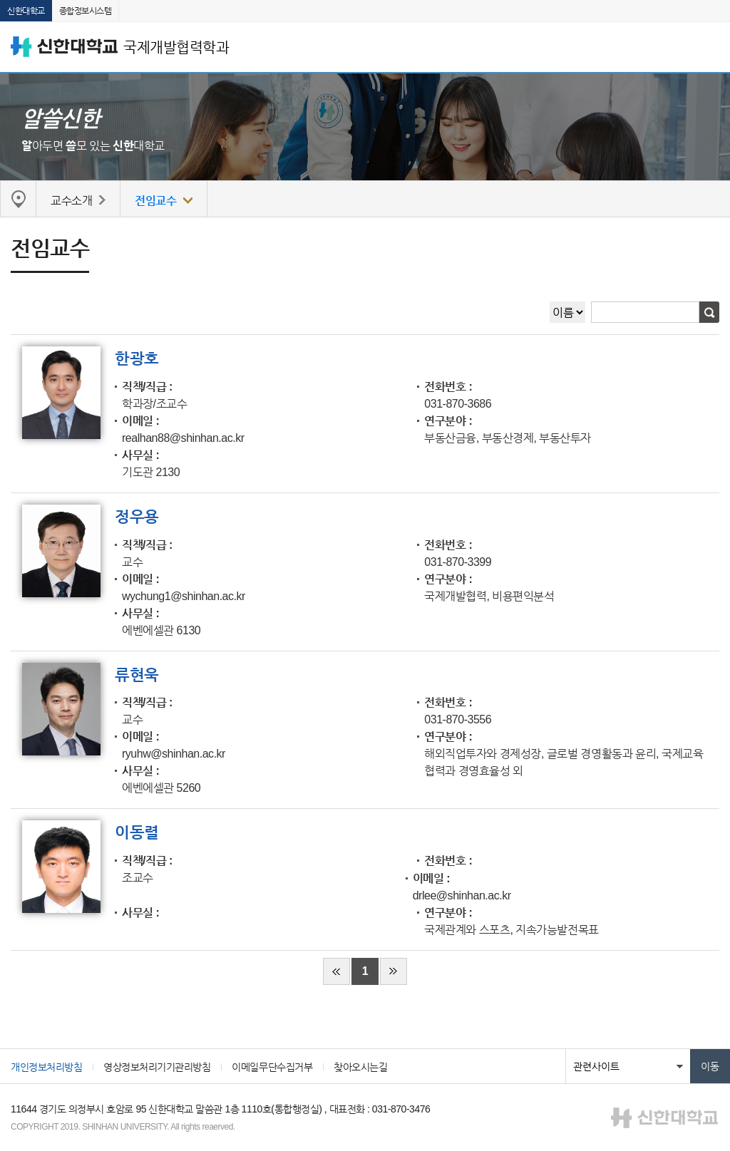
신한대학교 (26, 11)
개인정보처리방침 (46, 1067)
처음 (336, 971)
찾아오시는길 (360, 1067)
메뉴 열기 (708, 47)
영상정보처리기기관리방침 (156, 1067)
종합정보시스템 (85, 11)
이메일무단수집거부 (272, 1067)
